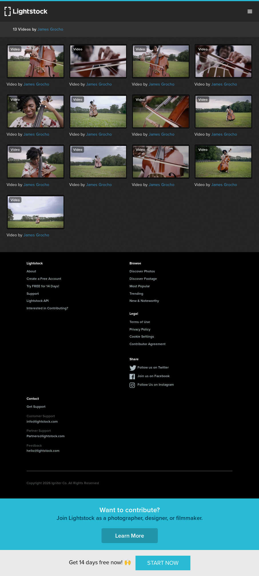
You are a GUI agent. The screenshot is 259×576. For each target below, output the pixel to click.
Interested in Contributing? (47, 308)
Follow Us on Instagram (156, 384)
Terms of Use (140, 321)
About (31, 271)
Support (33, 293)
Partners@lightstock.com (46, 436)
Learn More (129, 535)
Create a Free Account (44, 278)
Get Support (36, 406)
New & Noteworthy (144, 300)
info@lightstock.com (42, 421)
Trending (136, 293)
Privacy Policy (140, 329)
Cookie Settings (142, 336)
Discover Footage (143, 278)
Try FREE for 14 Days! (43, 286)
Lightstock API (38, 300)
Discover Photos (142, 271)
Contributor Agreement (148, 343)
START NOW (163, 563)
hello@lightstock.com (43, 450)
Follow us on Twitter (153, 367)
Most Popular (140, 286)
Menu (249, 11)
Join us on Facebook (154, 375)
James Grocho (50, 29)
